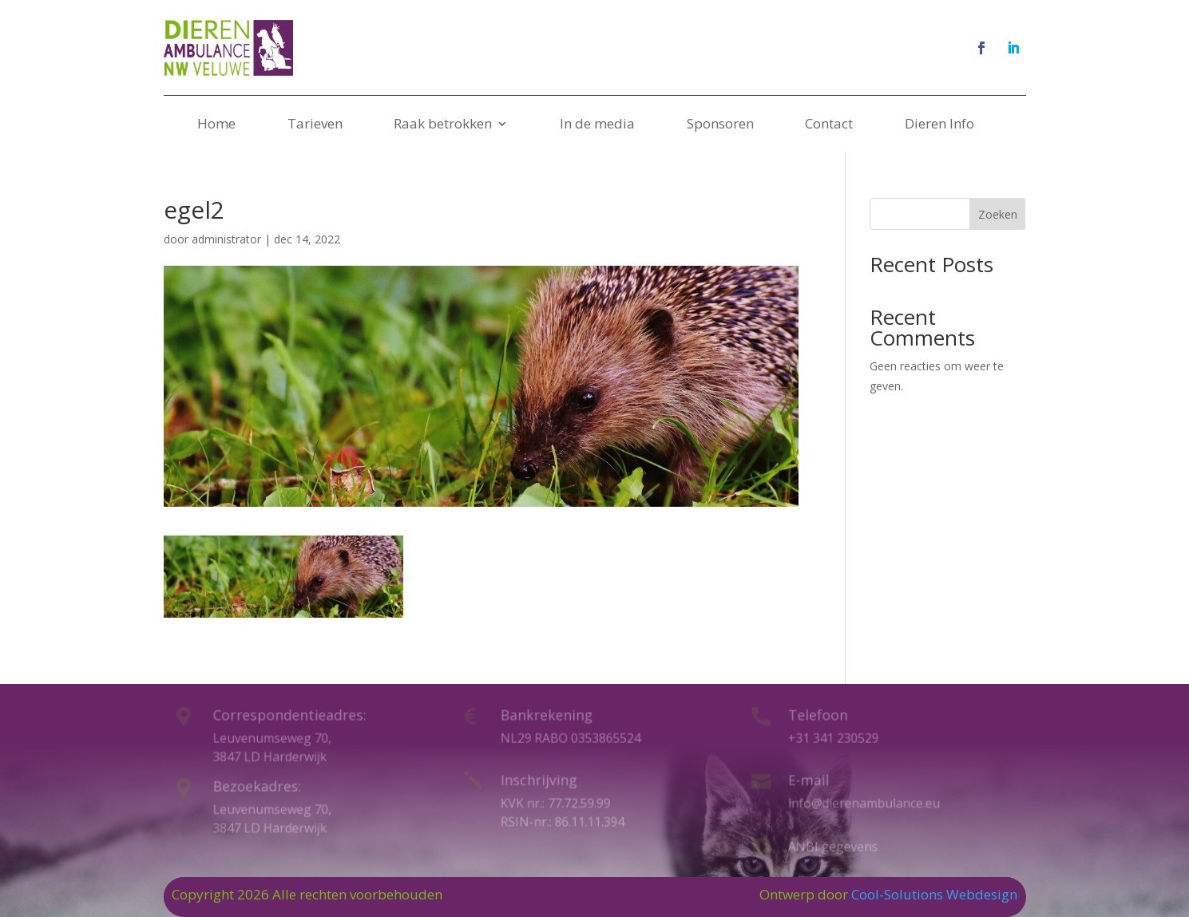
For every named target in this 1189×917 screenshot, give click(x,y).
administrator (226, 239)
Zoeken (997, 214)
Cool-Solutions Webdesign (934, 894)
